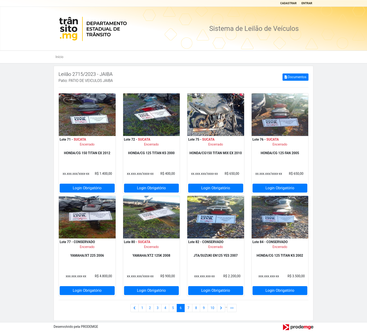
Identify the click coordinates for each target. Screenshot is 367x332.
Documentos (295, 77)
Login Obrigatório (87, 188)
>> (232, 308)
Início (59, 57)
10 (212, 308)
